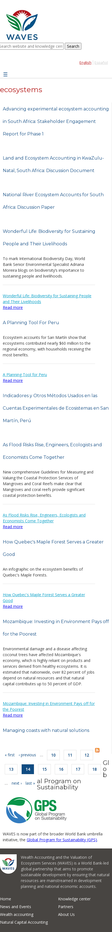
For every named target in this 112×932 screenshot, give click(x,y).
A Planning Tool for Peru (25, 374)
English (85, 62)
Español (101, 62)
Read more (13, 307)
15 (44, 769)
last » (30, 783)
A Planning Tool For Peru (31, 322)
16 (61, 769)
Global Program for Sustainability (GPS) (62, 839)
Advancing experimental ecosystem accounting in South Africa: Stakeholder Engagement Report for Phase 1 (56, 121)
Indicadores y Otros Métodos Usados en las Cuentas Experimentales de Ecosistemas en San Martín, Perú (56, 408)
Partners (65, 906)
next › (17, 783)
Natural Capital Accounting (24, 922)
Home (5, 898)
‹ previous (27, 754)
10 (53, 755)
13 (11, 769)
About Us (66, 914)
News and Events (15, 906)
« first (10, 754)
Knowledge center (74, 898)
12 (86, 755)
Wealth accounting (16, 914)
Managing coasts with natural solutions (46, 730)
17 (78, 769)
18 (94, 769)
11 (70, 755)
